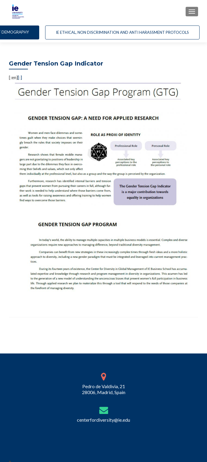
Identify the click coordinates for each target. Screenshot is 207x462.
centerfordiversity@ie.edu (103, 421)
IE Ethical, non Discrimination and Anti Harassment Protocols (122, 32)
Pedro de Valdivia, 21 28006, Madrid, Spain (103, 390)
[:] (20, 77)
